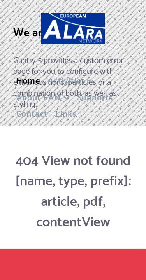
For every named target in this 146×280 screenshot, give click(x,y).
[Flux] (73, 28)
